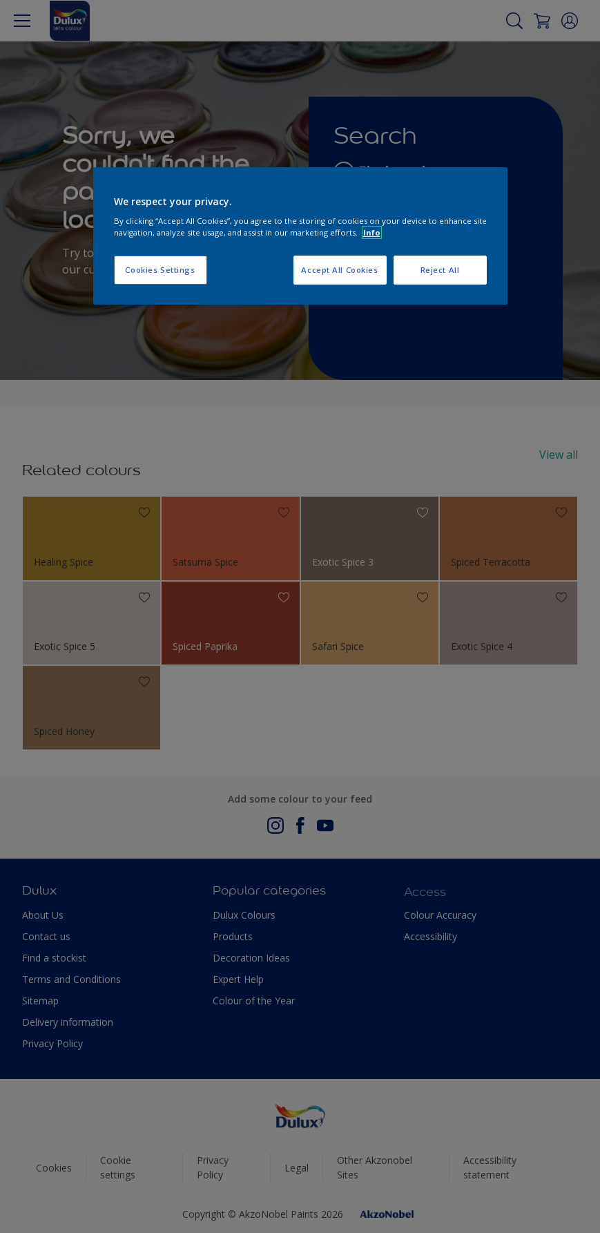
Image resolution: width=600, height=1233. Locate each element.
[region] (300, 236)
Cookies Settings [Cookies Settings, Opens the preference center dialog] (160, 270)
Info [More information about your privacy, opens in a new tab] (371, 232)
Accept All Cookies (339, 270)
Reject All (440, 270)
